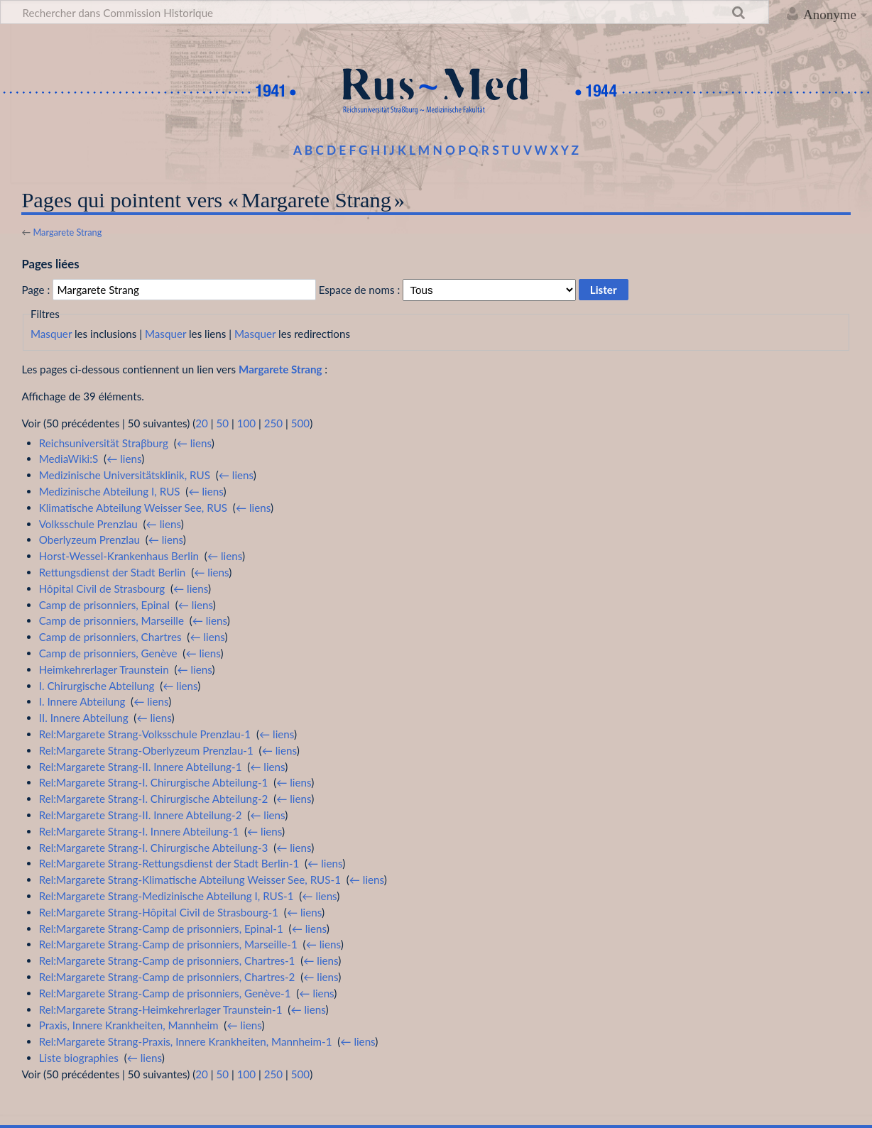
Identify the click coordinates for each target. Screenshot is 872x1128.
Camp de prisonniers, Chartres (110, 636)
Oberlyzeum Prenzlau (89, 539)
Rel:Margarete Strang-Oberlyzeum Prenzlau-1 (146, 750)
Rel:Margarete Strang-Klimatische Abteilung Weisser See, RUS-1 (190, 879)
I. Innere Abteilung (82, 701)
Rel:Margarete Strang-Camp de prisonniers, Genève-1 (165, 993)
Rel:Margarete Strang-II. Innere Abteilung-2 (140, 815)
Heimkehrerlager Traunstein (104, 669)
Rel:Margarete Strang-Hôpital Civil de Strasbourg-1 (158, 912)
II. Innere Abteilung (84, 717)
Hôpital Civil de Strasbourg (102, 588)
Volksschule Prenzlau (88, 524)
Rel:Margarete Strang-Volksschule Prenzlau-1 (145, 734)
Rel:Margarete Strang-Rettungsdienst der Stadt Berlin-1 (169, 863)
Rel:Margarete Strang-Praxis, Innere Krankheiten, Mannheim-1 (185, 1041)
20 (201, 423)
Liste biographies (79, 1057)
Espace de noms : (359, 289)
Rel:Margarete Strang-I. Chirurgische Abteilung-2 (153, 798)
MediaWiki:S (69, 458)
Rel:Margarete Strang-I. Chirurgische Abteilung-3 (153, 847)
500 (300, 423)
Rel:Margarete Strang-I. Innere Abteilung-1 (139, 831)
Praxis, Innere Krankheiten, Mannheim (129, 1025)
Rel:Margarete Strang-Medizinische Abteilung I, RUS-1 (166, 895)
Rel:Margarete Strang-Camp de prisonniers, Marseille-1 (168, 944)
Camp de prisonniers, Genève (108, 653)
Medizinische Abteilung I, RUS (109, 491)
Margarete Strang (67, 232)
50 (222, 423)
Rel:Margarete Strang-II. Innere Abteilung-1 (140, 766)
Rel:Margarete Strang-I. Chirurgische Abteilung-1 (153, 782)
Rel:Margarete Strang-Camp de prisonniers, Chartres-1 (167, 960)
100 (246, 423)
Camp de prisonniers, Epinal (104, 604)
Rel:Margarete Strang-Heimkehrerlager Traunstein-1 (161, 1009)
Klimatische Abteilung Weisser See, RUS (133, 507)
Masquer (51, 333)
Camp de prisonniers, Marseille (111, 620)
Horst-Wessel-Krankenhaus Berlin (119, 555)
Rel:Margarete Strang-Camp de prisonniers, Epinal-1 (161, 928)
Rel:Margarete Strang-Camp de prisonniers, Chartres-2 (167, 976)
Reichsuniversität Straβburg (103, 443)
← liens (194, 443)
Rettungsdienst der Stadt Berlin (112, 572)
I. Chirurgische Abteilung (97, 685)
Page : (35, 289)
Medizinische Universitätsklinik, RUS (124, 475)
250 (273, 423)
